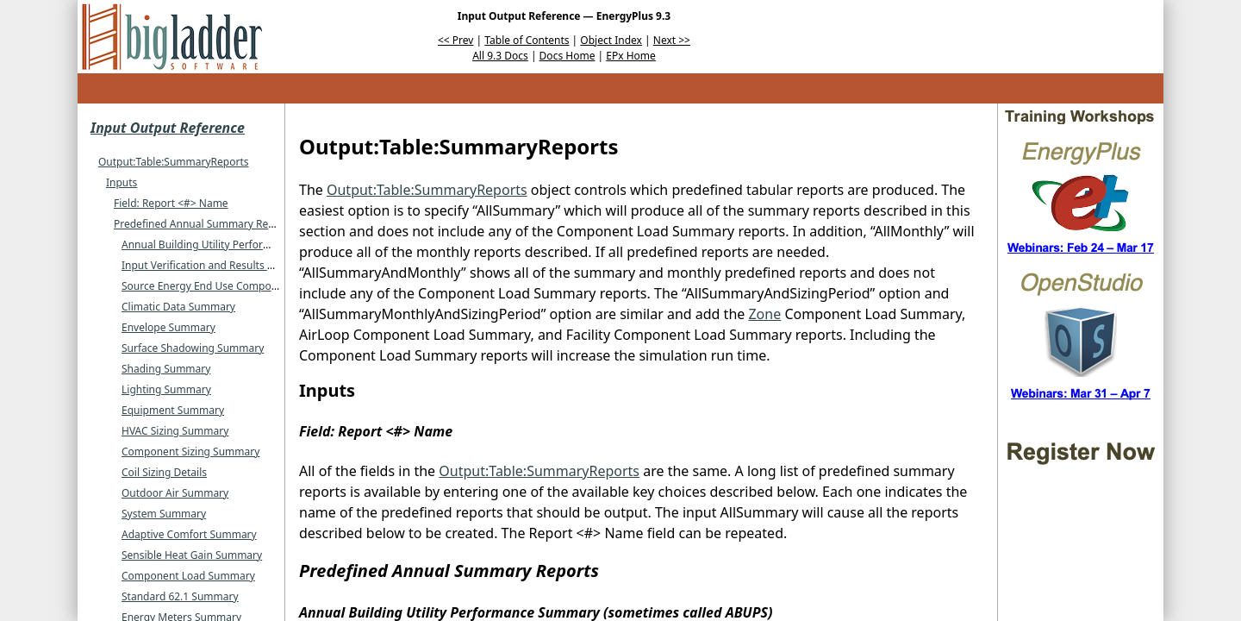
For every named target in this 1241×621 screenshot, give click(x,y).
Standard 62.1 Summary (180, 596)
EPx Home (631, 55)
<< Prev (455, 40)
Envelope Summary (168, 327)
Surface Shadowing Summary (193, 348)
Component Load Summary (188, 575)
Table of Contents (526, 40)
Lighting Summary (166, 389)
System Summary (164, 513)
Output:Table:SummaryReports (173, 161)
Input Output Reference (167, 127)
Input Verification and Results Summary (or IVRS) (240, 265)
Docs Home (567, 55)
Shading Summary (166, 368)
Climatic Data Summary (178, 306)
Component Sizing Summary (190, 451)
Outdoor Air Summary (175, 493)
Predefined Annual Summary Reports (204, 223)
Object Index (611, 40)
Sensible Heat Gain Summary (192, 555)
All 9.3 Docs (500, 55)
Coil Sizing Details (164, 472)
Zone (764, 313)
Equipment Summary (173, 410)
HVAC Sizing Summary (175, 430)
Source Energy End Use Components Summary (235, 286)
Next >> (671, 40)
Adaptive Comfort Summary (189, 534)
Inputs (121, 182)
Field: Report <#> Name (171, 203)
